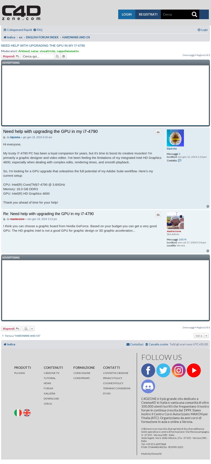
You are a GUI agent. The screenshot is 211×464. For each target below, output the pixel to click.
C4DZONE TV (51, 373)
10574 (182, 239)
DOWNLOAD (51, 398)
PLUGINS (19, 373)
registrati (148, 14)
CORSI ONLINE (81, 373)
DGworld (156, 453)
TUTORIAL (50, 378)
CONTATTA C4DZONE (115, 373)
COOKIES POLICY (113, 383)
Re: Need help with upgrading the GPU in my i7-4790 (48, 214)
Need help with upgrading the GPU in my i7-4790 (43, 45)
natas (34, 51)
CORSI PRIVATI (81, 378)
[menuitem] (37, 30)
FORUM (48, 388)
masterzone (174, 231)
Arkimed (24, 51)
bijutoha (172, 148)
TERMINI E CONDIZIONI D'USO (116, 391)
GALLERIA (49, 393)
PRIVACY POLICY (112, 378)
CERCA (48, 403)
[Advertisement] (105, 95)
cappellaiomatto (68, 51)
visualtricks (47, 51)
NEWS (47, 383)
